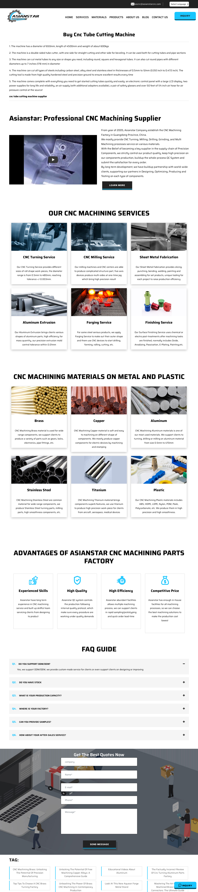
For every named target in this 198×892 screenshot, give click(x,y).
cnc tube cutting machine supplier (28, 96)
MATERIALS (99, 17)
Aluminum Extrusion (39, 322)
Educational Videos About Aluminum (121, 871)
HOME (69, 17)
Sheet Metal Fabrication (159, 257)
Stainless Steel (39, 490)
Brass (39, 421)
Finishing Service (158, 322)
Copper (99, 421)
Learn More (117, 185)
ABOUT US (132, 17)
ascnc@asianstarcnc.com (148, 4)
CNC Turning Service (39, 257)
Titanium (99, 465)
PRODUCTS (116, 17)
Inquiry (185, 885)
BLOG (145, 17)
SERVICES (82, 17)
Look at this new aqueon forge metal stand (122, 885)
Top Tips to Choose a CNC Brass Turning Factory (29, 885)
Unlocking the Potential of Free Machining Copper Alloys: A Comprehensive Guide (75, 873)
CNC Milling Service (99, 257)
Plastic (159, 465)
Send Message (99, 844)
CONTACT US (160, 17)
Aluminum (159, 421)
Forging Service (99, 322)
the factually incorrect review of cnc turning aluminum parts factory (167, 873)
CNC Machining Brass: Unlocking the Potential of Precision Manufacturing (30, 873)
